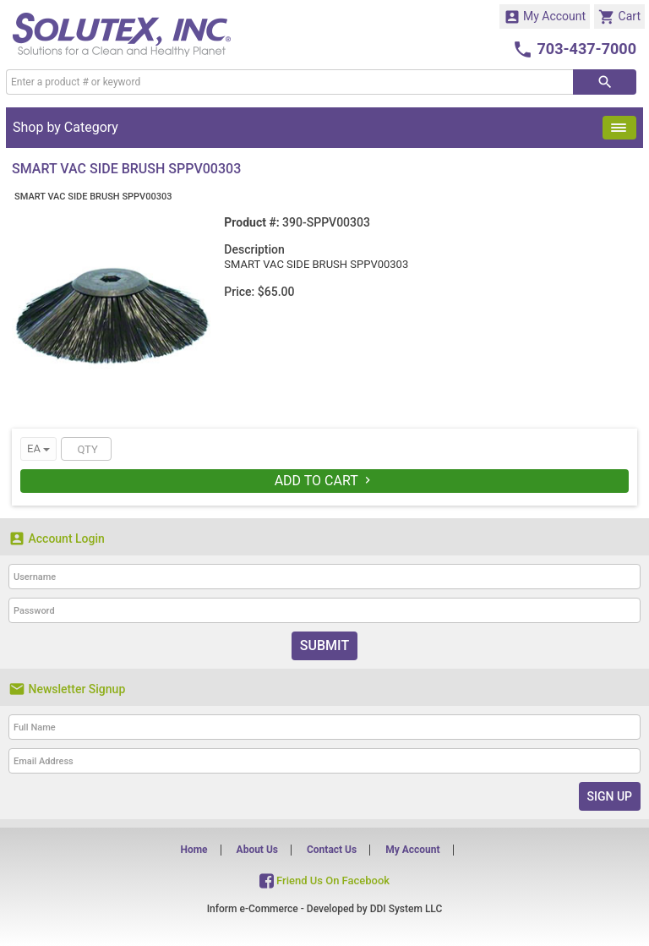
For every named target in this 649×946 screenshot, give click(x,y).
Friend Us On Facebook (324, 880)
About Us (257, 850)
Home (193, 850)
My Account (545, 16)
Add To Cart (325, 481)
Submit (324, 645)
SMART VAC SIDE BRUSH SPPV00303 (93, 196)
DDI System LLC (406, 909)
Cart (619, 16)
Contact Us (332, 850)
